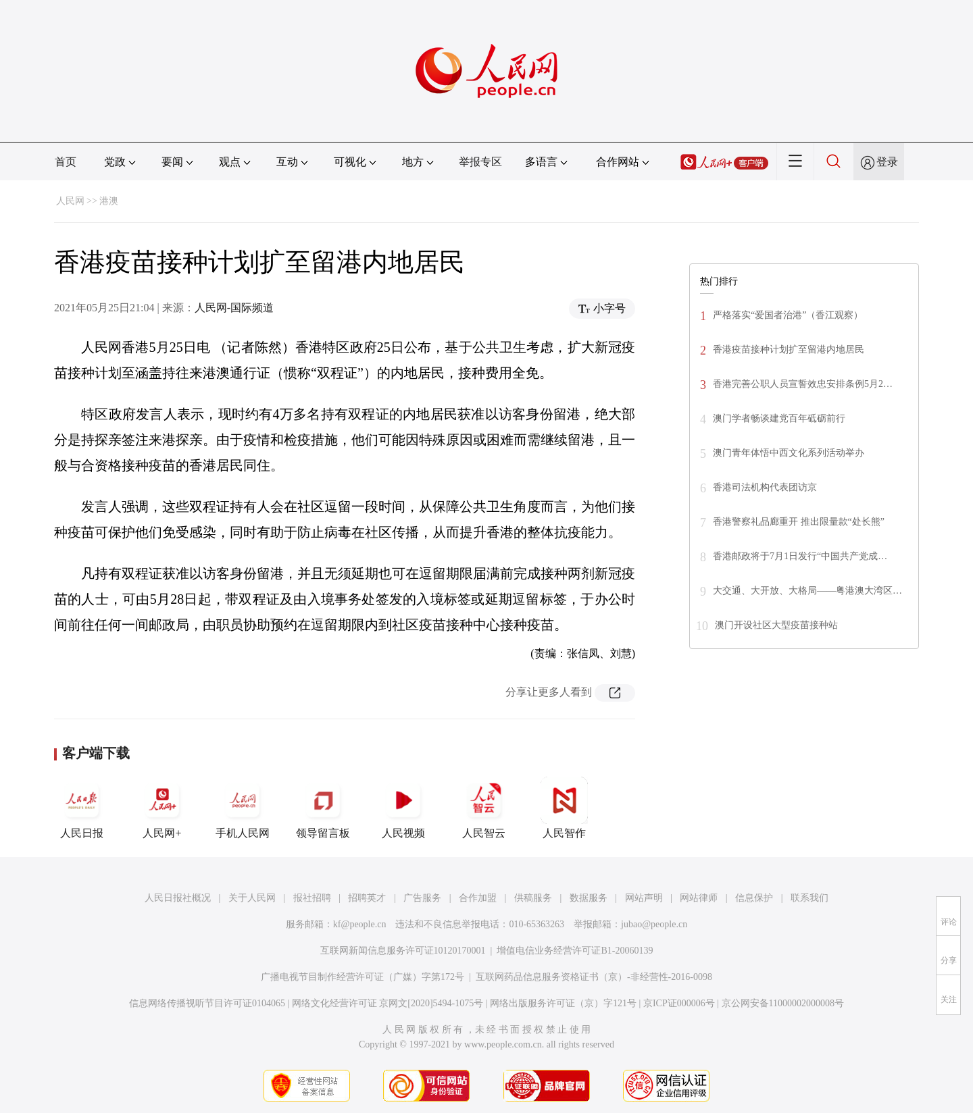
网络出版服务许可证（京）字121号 (563, 1003)
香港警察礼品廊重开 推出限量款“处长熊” (798, 522)
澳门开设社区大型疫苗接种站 (776, 625)
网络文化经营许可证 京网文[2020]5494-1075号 (388, 1003)
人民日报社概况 (178, 898)
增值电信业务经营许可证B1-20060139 (575, 951)
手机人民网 (243, 808)
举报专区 (480, 161)
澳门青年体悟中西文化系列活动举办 (788, 453)
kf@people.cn (359, 924)
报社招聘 (312, 898)
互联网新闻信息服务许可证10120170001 (403, 951)
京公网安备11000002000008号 (783, 1003)
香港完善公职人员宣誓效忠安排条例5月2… (803, 384)
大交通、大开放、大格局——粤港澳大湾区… (807, 591)
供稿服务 (533, 898)
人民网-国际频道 (234, 307)
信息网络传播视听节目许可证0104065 (207, 1003)
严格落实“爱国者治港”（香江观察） (788, 315)
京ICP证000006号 (679, 1003)
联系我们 (809, 898)
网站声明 (644, 898)
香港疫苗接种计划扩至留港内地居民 (788, 349)
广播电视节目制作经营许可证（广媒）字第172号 (362, 977)
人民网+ (162, 808)
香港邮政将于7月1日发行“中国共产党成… (800, 556)
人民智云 (483, 808)
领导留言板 (323, 808)
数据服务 (588, 898)
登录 (887, 161)
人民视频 (403, 808)
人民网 (70, 201)
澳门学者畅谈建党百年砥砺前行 (779, 418)
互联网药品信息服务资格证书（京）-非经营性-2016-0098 (594, 977)
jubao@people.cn (654, 924)
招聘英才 (367, 898)
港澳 (108, 201)
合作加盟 (478, 898)
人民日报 (81, 808)
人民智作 (564, 808)
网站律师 (699, 898)
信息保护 (754, 898)
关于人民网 (252, 898)
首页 (65, 161)
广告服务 (422, 898)
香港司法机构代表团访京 (765, 487)
